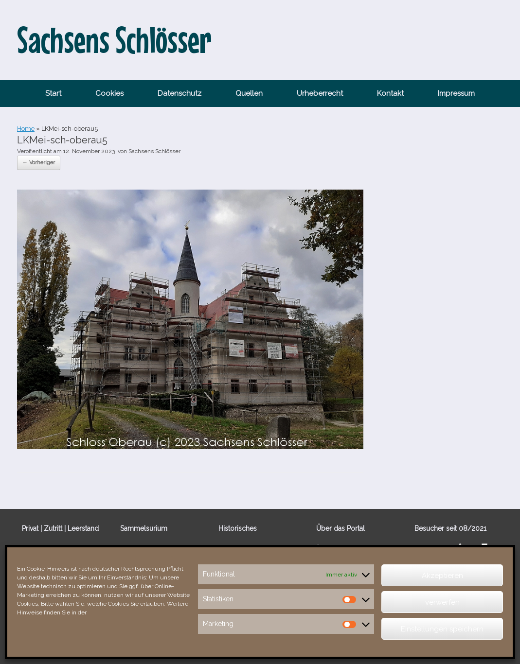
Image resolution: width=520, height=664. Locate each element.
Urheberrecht (320, 93)
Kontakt (390, 93)
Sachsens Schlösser (154, 151)
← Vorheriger (38, 162)
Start (53, 93)
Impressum (456, 93)
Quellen (249, 93)
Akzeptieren (442, 575)
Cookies (109, 93)
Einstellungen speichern (442, 629)
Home (26, 128)
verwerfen (442, 602)
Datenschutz (179, 93)
